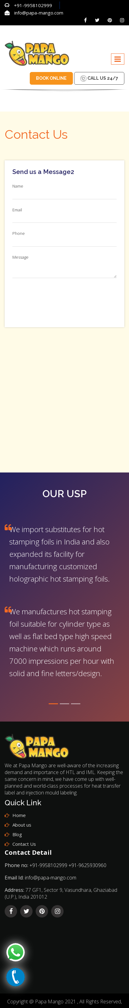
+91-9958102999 (33, 5)
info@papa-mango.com (38, 13)
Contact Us (24, 844)
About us (21, 825)
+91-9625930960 (87, 865)
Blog (17, 834)
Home (19, 815)
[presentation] (59, 300)
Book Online (51, 78)
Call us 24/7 (99, 78)
